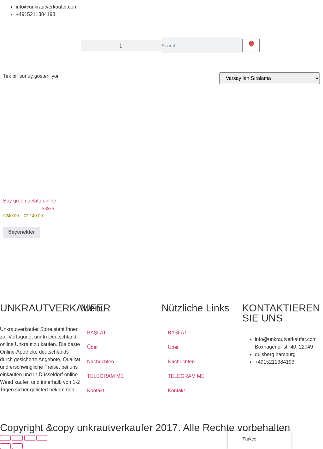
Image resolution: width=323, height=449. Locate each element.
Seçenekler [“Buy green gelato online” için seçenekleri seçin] (21, 232)
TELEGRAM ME (105, 376)
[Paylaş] (29, 438)
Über (92, 347)
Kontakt (95, 390)
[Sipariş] (269, 78)
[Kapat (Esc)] (41, 438)
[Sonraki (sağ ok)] (17, 446)
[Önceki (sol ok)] (5, 446)
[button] (121, 45)
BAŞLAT (96, 332)
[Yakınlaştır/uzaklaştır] (5, 438)
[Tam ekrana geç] (17, 438)
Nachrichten (100, 361)
